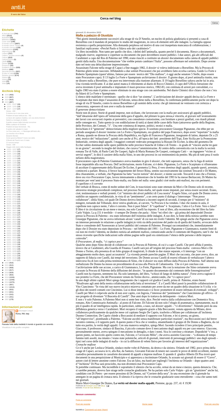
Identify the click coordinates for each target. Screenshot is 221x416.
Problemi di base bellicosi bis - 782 (18, 115)
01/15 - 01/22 (12, 256)
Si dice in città (7, 73)
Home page (147, 404)
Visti (3, 81)
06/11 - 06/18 (12, 208)
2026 (7, 95)
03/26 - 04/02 (12, 233)
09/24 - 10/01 (12, 174)
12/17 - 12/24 (12, 109)
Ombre (5, 63)
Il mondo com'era (9, 47)
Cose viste (6, 41)
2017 (7, 275)
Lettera (5, 53)
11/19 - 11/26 (12, 156)
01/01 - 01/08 (12, 260)
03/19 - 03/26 (12, 235)
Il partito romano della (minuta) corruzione (21, 122)
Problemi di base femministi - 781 (18, 127)
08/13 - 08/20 (12, 188)
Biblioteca (97, 388)
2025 (7, 97)
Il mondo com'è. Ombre (11, 45)
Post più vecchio (211, 404)
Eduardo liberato (12, 136)
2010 (7, 292)
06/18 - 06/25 (12, 206)
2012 (7, 287)
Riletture (5, 69)
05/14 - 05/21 (12, 217)
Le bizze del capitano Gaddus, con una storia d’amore (25, 118)
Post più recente (83, 404)
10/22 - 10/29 (12, 165)
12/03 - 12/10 (12, 151)
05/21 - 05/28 (12, 215)
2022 (7, 263)
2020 (7, 268)
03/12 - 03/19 (12, 238)
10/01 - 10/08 (12, 172)
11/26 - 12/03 (12, 154)
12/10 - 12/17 (12, 149)
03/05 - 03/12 (12, 240)
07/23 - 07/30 (12, 194)
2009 (7, 294)
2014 (7, 282)
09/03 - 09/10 (12, 181)
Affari (4, 35)
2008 (7, 297)
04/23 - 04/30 (12, 224)
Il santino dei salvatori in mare (17, 129)
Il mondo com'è (8, 43)
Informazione (7, 49)
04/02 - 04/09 (12, 231)
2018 (7, 272)
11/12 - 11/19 (12, 158)
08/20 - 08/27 (12, 185)
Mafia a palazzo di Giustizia (16, 124)
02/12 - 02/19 (12, 247)
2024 (7, 100)
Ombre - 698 (10, 145)
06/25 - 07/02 (12, 203)
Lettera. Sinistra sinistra (11, 55)
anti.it (18, 7)
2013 (7, 285)
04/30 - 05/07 (12, 222)
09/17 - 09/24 (12, 176)
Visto (4, 83)
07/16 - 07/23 (12, 197)
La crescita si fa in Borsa (15, 133)
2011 (7, 289)
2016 (7, 277)
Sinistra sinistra (8, 75)
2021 (7, 265)
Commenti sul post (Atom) (96, 409)
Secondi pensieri (8, 71)
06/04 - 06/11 (12, 210)
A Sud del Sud (88, 388)
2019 (7, 270)
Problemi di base (8, 67)
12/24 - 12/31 (12, 106)
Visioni (4, 79)
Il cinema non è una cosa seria (17, 113)
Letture (5, 57)
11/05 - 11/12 (12, 161)
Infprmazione (7, 51)
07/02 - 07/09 (12, 201)
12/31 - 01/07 (12, 104)
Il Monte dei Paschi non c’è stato (17, 140)
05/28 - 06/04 (12, 213)
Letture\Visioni (7, 59)
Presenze (6, 65)
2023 (7, 102)
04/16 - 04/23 (12, 226)
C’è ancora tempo (12, 142)
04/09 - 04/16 (12, 228)
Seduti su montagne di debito (16, 120)
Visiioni (5, 77)
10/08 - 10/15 (12, 170)
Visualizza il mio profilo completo (15, 327)
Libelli (4, 61)
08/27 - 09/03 (12, 183)
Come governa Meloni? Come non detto (20, 138)
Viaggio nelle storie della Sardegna (18, 147)
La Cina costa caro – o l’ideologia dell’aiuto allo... (23, 131)
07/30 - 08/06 (12, 192)
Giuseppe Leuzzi (26, 311)
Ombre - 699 (10, 111)
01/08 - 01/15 (12, 258)
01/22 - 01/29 (12, 253)
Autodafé (5, 37)
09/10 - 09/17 (12, 179)
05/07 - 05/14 (12, 219)
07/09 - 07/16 (12, 199)
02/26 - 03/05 (12, 242)
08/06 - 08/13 (12, 190)
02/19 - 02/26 (12, 244)
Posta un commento (83, 400)
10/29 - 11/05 (12, 163)
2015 (7, 280)
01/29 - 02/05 (12, 251)
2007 (7, 299)
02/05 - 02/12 (12, 249)
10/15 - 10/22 (12, 167)
